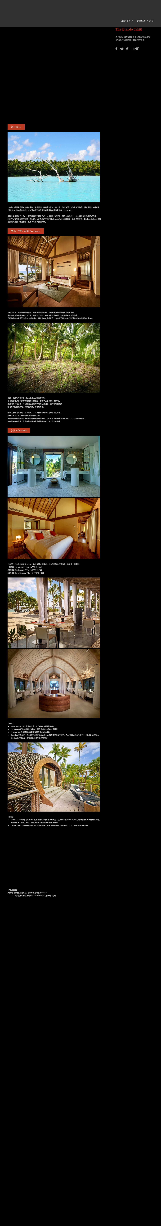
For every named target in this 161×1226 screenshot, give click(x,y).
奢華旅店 (141, 21)
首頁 (151, 21)
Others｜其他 (127, 21)
